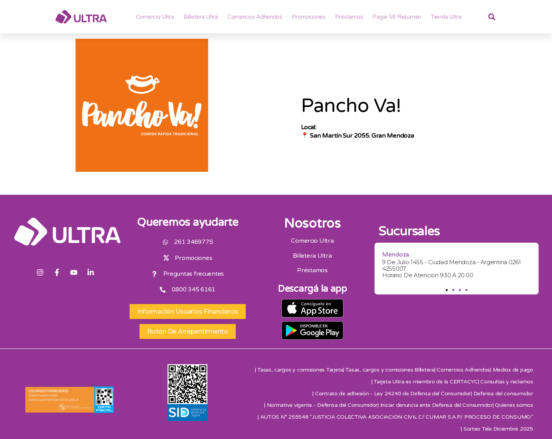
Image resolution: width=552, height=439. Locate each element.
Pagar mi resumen (396, 16)
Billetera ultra (201, 16)
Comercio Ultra (155, 16)
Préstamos (349, 16)
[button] (447, 290)
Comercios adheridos (255, 16)
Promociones (308, 16)
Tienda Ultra (446, 16)
